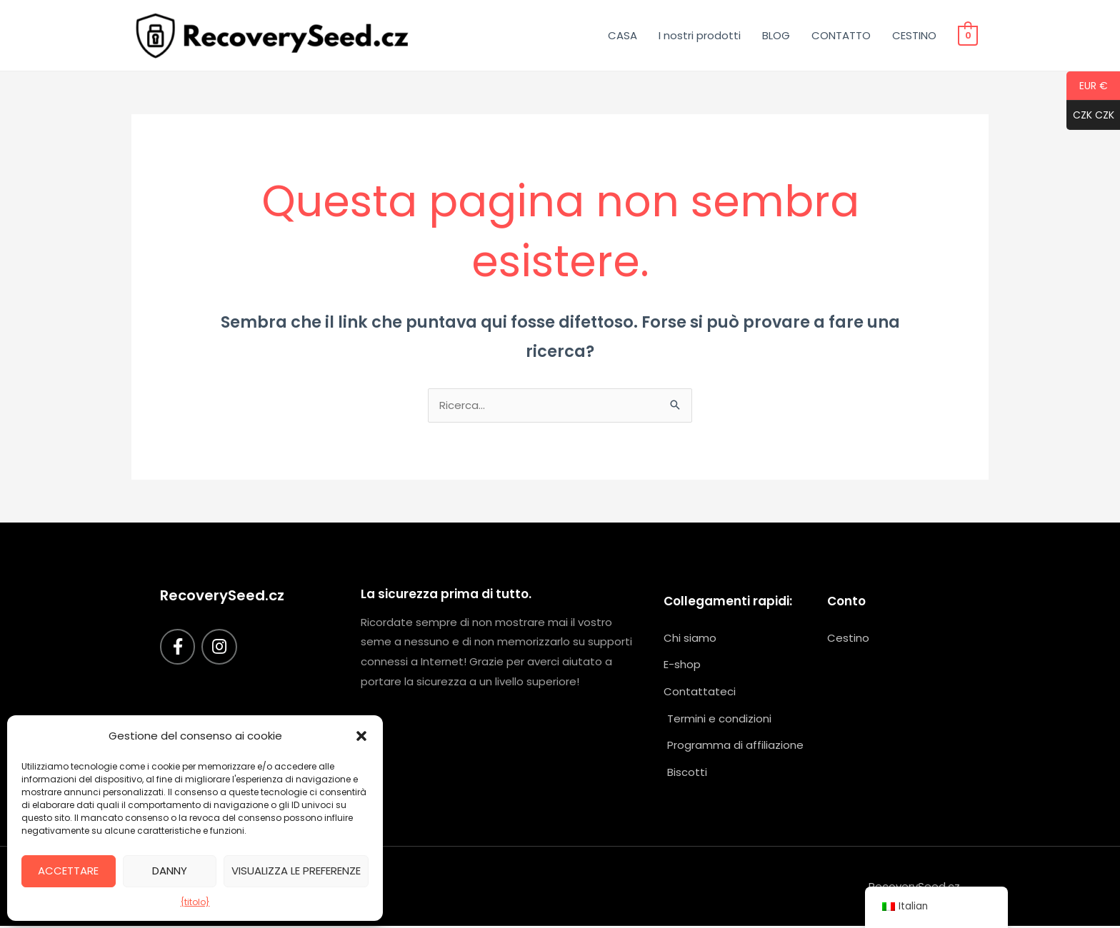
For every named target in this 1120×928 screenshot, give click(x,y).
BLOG (777, 35)
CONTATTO (841, 35)
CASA (623, 35)
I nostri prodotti (700, 35)
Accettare (68, 870)
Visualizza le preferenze (296, 870)
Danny (169, 870)
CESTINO (915, 35)
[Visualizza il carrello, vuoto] (968, 35)
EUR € (1087, 86)
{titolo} (195, 902)
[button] (361, 736)
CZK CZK (1090, 115)
